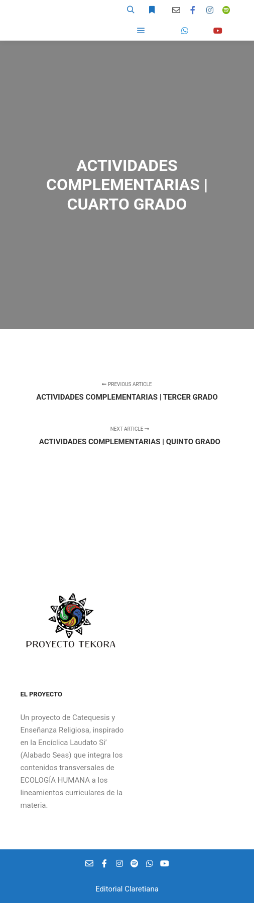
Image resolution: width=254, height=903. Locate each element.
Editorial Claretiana (127, 888)
